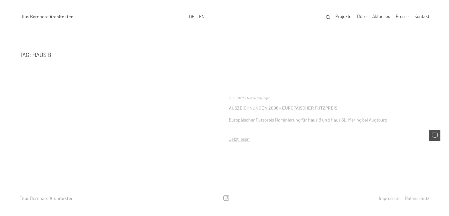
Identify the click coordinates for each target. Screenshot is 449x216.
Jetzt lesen (239, 138)
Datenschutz (417, 198)
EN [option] (202, 16)
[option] (202, 17)
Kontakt (421, 16)
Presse (402, 16)
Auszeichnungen (258, 98)
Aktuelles (381, 16)
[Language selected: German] (197, 17)
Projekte (343, 16)
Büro (362, 16)
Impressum (390, 198)
